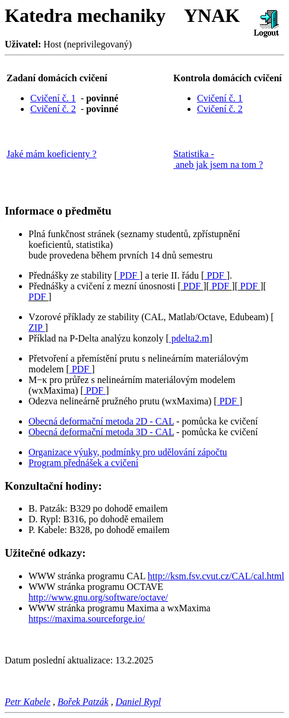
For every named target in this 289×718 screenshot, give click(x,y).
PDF (128, 275)
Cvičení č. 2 (53, 109)
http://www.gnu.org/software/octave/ (98, 597)
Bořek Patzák (83, 702)
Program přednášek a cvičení (83, 463)
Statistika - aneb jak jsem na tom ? (218, 159)
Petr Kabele (27, 702)
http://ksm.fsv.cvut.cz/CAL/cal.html (216, 576)
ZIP (36, 328)
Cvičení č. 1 (53, 98)
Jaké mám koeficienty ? (52, 154)
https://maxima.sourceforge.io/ (86, 619)
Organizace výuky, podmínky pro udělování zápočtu (127, 452)
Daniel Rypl (138, 702)
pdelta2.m (189, 338)
